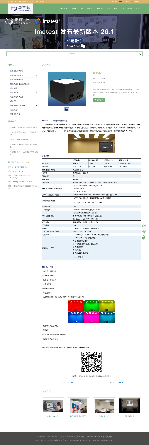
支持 (108, 9)
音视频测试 (14, 110)
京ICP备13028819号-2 (78, 437)
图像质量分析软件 (16, 75)
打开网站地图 (107, 437)
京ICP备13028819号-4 (94, 437)
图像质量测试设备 (16, 80)
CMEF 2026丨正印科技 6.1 (20, 140)
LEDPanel (119, 382)
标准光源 (13, 88)
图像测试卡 (14, 92)
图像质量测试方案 (16, 71)
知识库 (129, 9)
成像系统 (13, 101)
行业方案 (90, 9)
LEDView (70, 382)
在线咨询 (99, 100)
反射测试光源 (129, 416)
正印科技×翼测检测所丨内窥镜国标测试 (24, 127)
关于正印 (73, 9)
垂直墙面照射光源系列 (78, 416)
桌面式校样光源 (52, 416)
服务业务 (100, 9)
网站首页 (63, 9)
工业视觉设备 (15, 114)
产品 (82, 9)
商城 (122, 9)
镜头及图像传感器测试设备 (20, 84)
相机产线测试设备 (16, 97)
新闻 (115, 9)
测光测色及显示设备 (17, 105)
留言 (137, 9)
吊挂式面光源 (104, 416)
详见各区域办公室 (21, 167)
